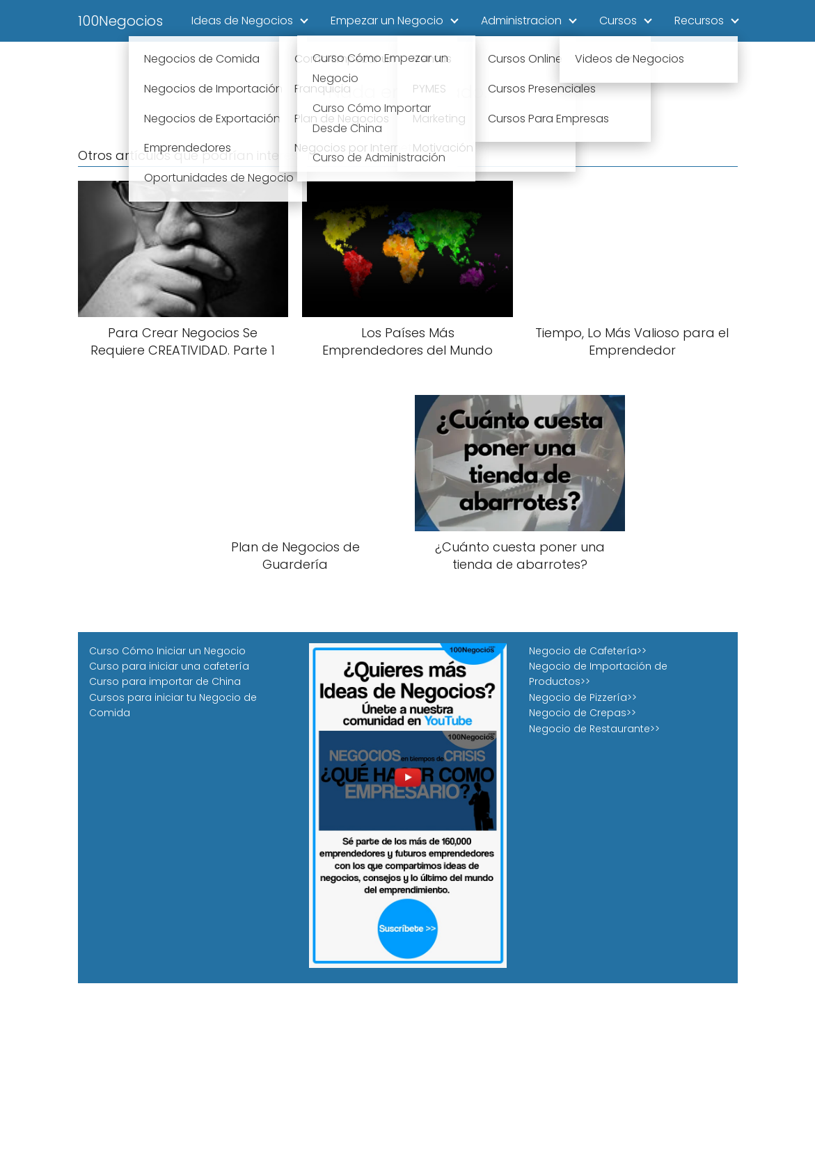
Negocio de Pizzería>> (583, 697)
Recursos (699, 21)
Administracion (521, 21)
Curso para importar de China (165, 681)
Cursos (618, 21)
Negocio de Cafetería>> (588, 651)
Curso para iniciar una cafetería (169, 666)
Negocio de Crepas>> (582, 713)
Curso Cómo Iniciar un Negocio (167, 651)
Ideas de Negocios (242, 21)
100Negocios (120, 21)
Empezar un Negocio (387, 21)
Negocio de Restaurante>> (594, 729)
